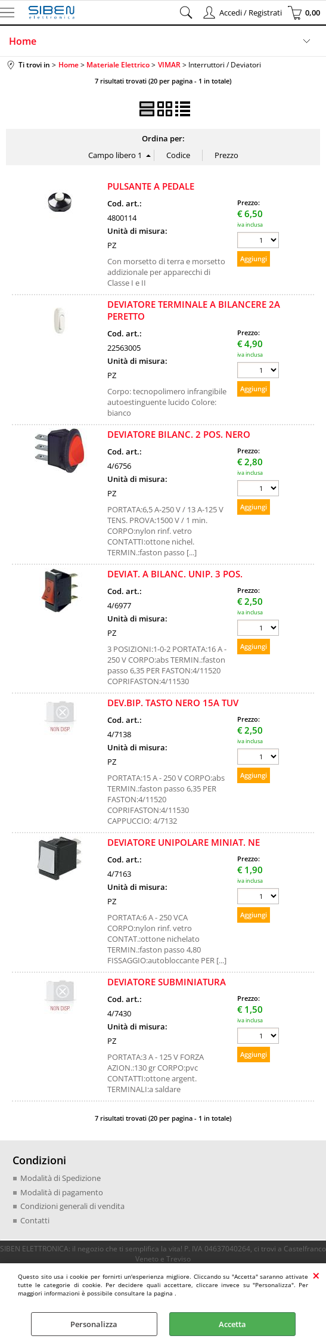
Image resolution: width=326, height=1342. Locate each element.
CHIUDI (316, 1275)
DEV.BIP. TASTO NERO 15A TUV (172, 703)
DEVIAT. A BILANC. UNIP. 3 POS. (175, 574)
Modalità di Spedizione (60, 1178)
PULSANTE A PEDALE (150, 186)
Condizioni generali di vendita (72, 1206)
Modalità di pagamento (61, 1192)
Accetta (232, 1324)
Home (22, 41)
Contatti (34, 1220)
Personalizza (93, 1324)
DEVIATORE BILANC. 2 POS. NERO (178, 434)
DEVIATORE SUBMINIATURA (166, 982)
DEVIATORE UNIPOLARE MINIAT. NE (183, 842)
